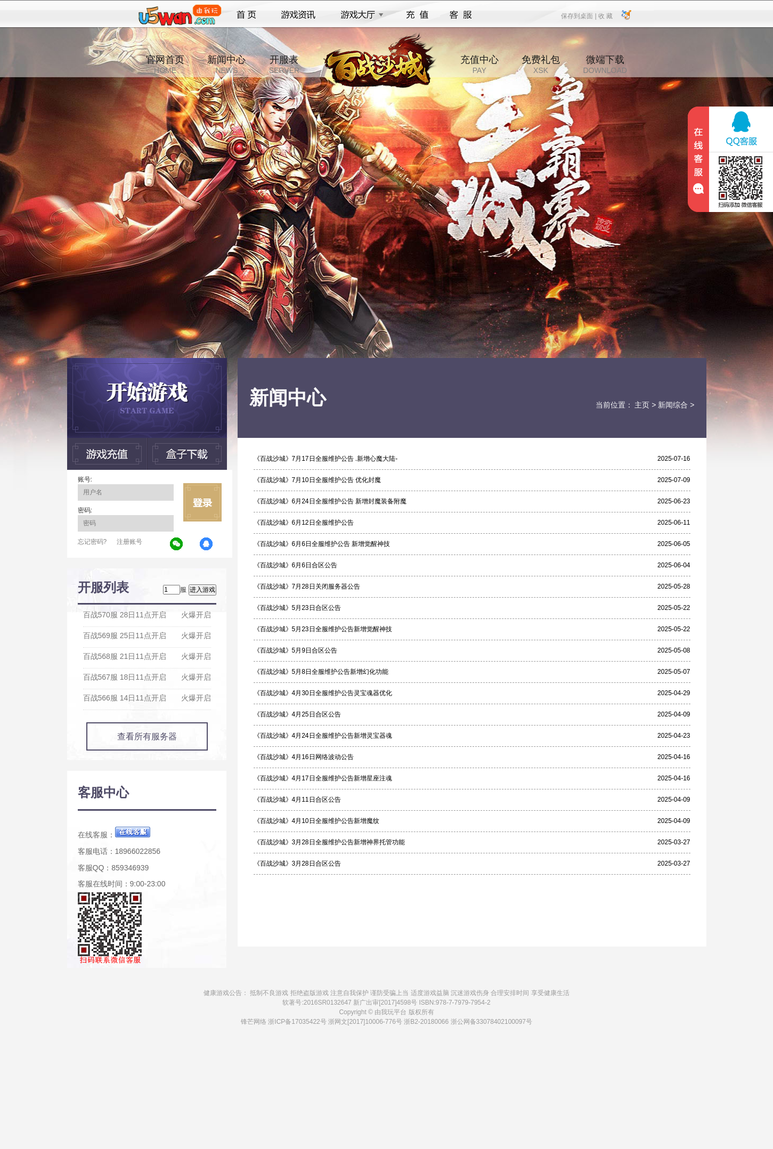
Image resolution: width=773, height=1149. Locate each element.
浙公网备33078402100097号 (491, 1021)
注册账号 (129, 541)
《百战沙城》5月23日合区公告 (297, 608)
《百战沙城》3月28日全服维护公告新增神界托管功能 (329, 842)
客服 (461, 15)
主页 (641, 405)
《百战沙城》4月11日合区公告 (297, 799)
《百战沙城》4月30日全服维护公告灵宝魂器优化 (323, 693)
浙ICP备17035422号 (297, 1021)
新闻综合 (673, 405)
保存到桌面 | (579, 15)
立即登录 (202, 502)
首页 (246, 15)
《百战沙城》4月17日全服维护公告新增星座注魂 (323, 778)
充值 (417, 15)
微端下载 (604, 64)
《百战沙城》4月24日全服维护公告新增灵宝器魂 (323, 735)
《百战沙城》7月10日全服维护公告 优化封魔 (317, 480)
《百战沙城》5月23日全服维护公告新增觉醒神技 (323, 629)
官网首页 (165, 64)
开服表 (284, 64)
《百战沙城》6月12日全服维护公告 (304, 522)
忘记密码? (92, 541)
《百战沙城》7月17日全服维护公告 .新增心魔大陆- (326, 458)
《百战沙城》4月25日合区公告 (297, 714)
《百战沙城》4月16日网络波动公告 (304, 757)
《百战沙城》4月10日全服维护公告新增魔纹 (316, 821)
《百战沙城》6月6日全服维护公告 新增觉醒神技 (322, 544)
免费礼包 (541, 64)
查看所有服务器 (147, 736)
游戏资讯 (298, 15)
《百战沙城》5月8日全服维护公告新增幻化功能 (321, 671)
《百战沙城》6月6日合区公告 (295, 565)
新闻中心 (226, 64)
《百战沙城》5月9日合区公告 (295, 650)
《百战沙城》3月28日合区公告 (297, 863)
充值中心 (479, 64)
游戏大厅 (359, 15)
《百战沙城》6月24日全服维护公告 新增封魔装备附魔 (330, 501)
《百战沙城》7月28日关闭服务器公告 (307, 586)
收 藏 (605, 15)
